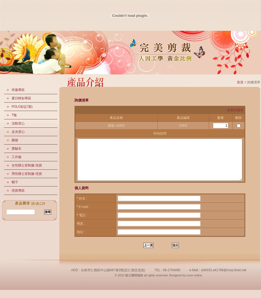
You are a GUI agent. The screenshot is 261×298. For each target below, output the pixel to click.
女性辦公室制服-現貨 (27, 165)
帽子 (15, 182)
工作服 (16, 157)
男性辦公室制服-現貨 (27, 174)
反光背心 (18, 132)
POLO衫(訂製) (22, 107)
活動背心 (18, 123)
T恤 (14, 115)
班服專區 (18, 90)
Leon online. (194, 283)
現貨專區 (18, 190)
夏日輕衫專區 (21, 98)
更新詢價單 (235, 110)
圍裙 (15, 140)
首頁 (240, 82)
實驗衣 (16, 148)
